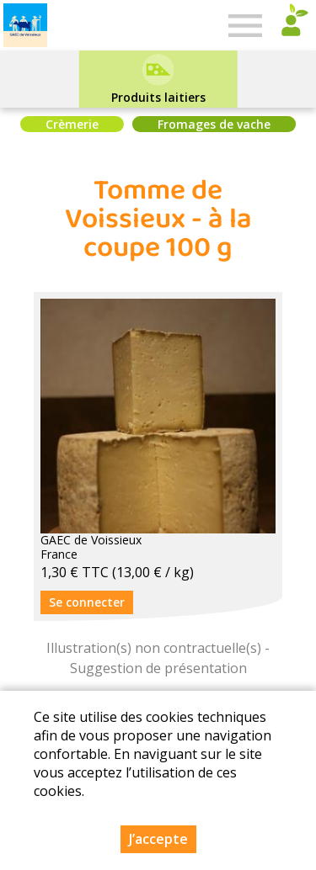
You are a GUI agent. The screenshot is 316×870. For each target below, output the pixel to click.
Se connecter (87, 602)
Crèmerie (72, 124)
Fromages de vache (214, 124)
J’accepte (158, 839)
